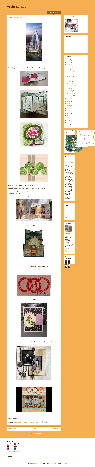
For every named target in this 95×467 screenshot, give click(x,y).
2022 (68, 101)
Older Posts (56, 429)
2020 (68, 106)
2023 (68, 98)
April (70, 88)
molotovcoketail (52, 463)
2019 (68, 108)
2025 (68, 62)
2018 (68, 110)
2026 (68, 60)
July (70, 78)
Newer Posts (12, 429)
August (71, 76)
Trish (66, 217)
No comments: (34, 422)
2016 (68, 115)
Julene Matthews (70, 234)
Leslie (66, 214)
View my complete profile (67, 250)
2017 (68, 113)
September (72, 74)
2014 (68, 120)
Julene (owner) (69, 211)
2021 (68, 103)
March (70, 91)
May (70, 83)
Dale (66, 208)
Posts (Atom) (37, 433)
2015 (68, 117)
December (71, 67)
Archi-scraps (16, 6)
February (71, 93)
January (71, 95)
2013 (68, 122)
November (71, 69)
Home (34, 429)
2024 (68, 64)
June (70, 81)
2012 (68, 125)
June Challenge (15, 17)
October (71, 71)
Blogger (65, 463)
